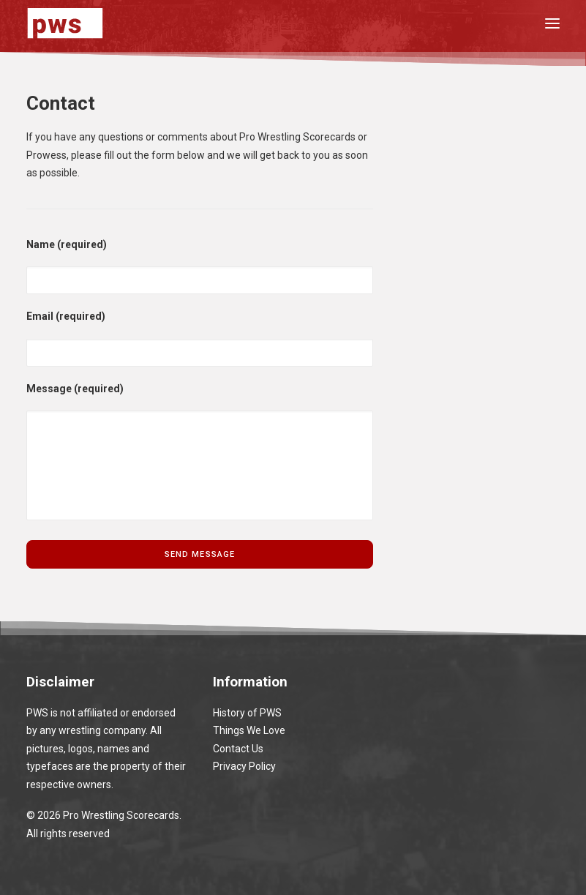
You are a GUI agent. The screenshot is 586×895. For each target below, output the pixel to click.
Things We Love (249, 730)
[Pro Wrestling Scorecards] (65, 23)
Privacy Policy (244, 766)
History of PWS (247, 713)
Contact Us (238, 748)
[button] (552, 23)
